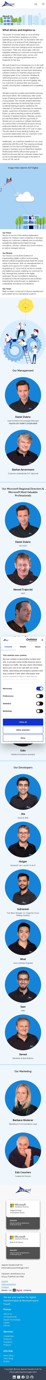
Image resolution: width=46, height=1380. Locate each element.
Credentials (8, 1336)
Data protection (8, 1284)
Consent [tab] (8, 647)
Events (6, 1361)
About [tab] (37, 647)
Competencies (10, 1317)
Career (6, 1322)
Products (7, 1339)
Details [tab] (23, 647)
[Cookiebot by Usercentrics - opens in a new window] (27, 640)
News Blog (8, 1355)
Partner (6, 1325)
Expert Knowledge (11, 1320)
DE (35, 4)
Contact (5, 1287)
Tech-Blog (8, 1358)
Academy (7, 1342)
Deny (23, 738)
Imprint (4, 1281)
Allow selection (23, 730)
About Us (7, 1314)
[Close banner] (42, 640)
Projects (7, 1345)
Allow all (23, 722)
